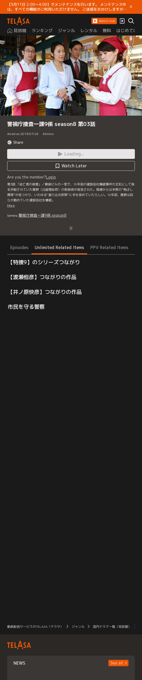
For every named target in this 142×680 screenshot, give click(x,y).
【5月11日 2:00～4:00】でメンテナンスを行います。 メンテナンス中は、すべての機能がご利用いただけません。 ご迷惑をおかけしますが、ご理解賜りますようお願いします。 (67, 7)
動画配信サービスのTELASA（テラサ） (35, 626)
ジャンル (78, 626)
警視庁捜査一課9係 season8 (42, 215)
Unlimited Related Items (59, 247)
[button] (104, 21)
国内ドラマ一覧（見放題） (112, 626)
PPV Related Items (109, 247)
